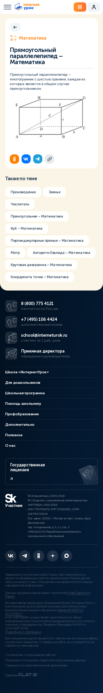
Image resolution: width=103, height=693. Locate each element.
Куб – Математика (26, 230)
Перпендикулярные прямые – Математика (47, 242)
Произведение (23, 193)
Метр (15, 254)
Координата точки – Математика (40, 278)
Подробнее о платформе (23, 632)
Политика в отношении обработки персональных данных (45, 660)
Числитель (20, 206)
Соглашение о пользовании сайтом (30, 655)
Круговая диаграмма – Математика (41, 266)
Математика (28, 38)
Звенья (54, 193)
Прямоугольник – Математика (37, 218)
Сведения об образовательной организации (36, 665)
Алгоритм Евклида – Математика (61, 254)
